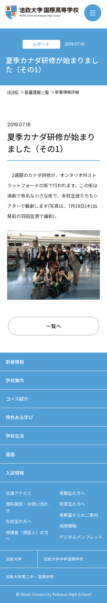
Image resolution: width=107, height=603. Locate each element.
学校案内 (15, 380)
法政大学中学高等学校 (63, 559)
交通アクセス (18, 493)
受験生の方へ (72, 493)
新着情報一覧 (37, 92)
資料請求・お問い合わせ (27, 507)
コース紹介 (17, 398)
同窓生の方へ (72, 504)
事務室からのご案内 (78, 515)
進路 (10, 454)
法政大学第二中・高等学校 (30, 576)
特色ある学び (19, 417)
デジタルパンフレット (80, 537)
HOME (13, 92)
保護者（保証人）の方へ (27, 535)
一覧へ (53, 326)
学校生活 (15, 435)
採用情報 (67, 526)
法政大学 (14, 559)
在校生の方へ (18, 521)
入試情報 (15, 472)
